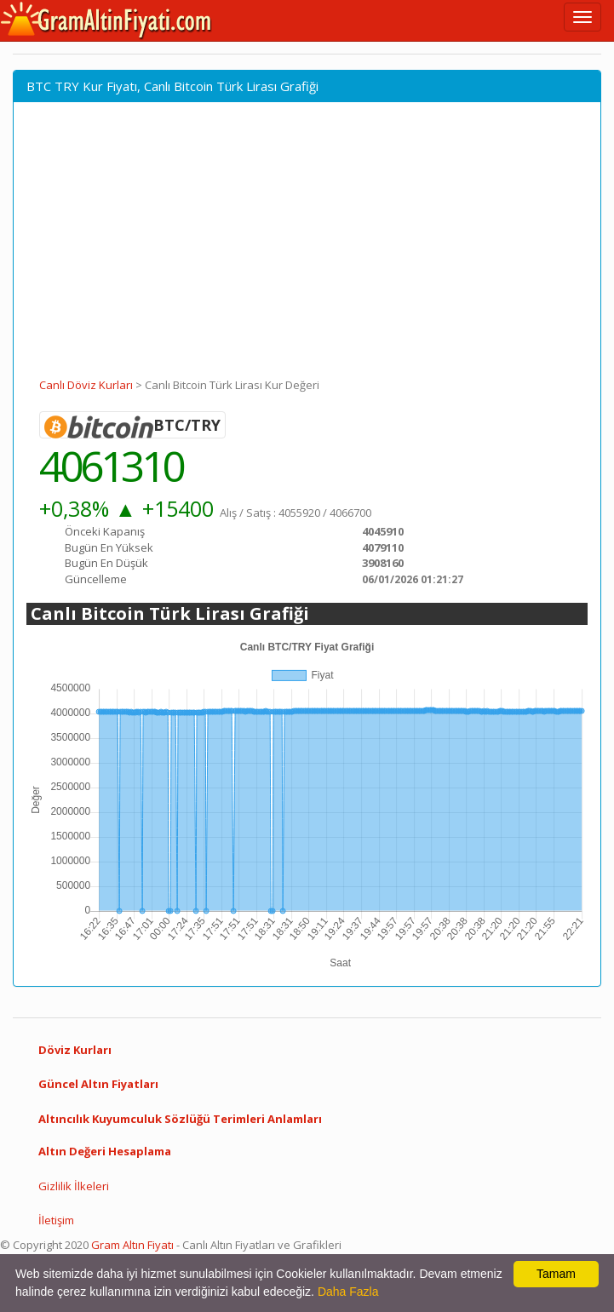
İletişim (56, 1220)
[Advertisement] (307, 249)
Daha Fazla (348, 1291)
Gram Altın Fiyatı (132, 1244)
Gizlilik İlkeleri (73, 1186)
